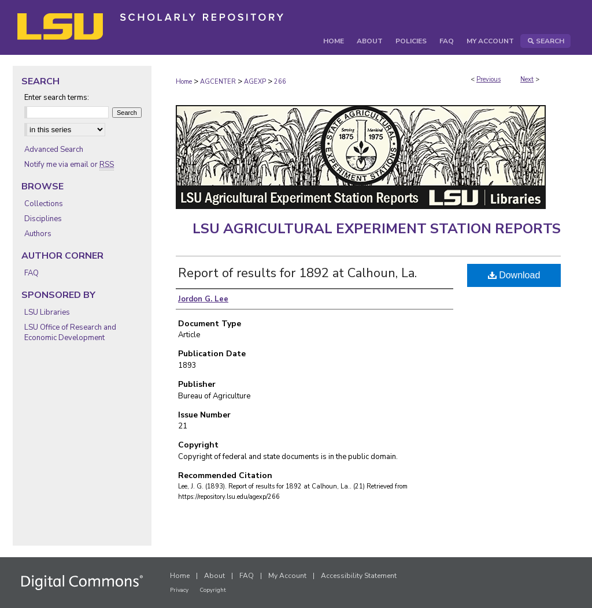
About (214, 575)
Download (514, 275)
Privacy (179, 590)
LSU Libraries (47, 312)
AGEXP (255, 81)
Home (184, 81)
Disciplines (43, 219)
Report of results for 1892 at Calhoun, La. (297, 273)
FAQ (31, 273)
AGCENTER (218, 81)
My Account (287, 575)
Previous (488, 79)
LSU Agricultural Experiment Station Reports (377, 228)
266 (280, 81)
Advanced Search (53, 149)
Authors (37, 234)
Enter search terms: (56, 97)
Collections (43, 204)
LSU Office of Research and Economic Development (70, 332)
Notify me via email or (69, 164)
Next (527, 79)
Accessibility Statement (359, 575)
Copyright (212, 590)
